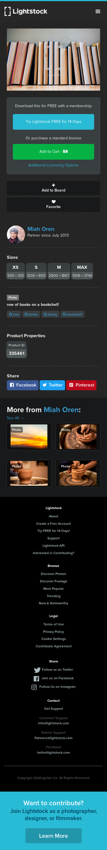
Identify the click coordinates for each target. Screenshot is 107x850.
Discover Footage (53, 581)
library (50, 314)
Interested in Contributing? (53, 552)
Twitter (52, 385)
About (53, 516)
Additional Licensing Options (53, 165)
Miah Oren (40, 229)
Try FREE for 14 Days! (53, 530)
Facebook (22, 385)
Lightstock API (53, 545)
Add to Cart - (53, 151)
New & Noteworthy (53, 603)
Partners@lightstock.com (53, 737)
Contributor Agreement (54, 646)
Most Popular (53, 588)
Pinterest (81, 385)
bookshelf (72, 314)
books (31, 314)
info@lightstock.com (53, 723)
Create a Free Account (53, 523)
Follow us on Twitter (57, 669)
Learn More (53, 835)
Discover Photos (53, 573)
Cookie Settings (53, 638)
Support (53, 538)
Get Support (53, 708)
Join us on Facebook (58, 678)
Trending (53, 595)
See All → (15, 418)
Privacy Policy (53, 631)
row (14, 314)
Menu (97, 11)
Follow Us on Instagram (57, 686)
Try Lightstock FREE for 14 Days (54, 122)
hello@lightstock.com (53, 752)
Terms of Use (53, 624)
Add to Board (53, 188)
